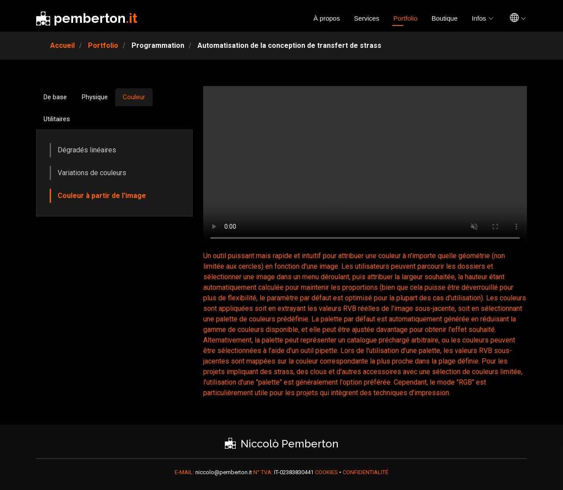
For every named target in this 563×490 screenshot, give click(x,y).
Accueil (62, 45)
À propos (327, 18)
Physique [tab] (95, 97)
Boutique (444, 18)
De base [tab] (55, 97)
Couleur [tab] (134, 97)
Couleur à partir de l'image (102, 195)
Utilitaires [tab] (57, 119)
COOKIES (327, 472)
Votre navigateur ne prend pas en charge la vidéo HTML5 (365, 167)
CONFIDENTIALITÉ (365, 472)
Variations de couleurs (92, 173)
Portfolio (405, 18)
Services (367, 18)
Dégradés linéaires (87, 150)
